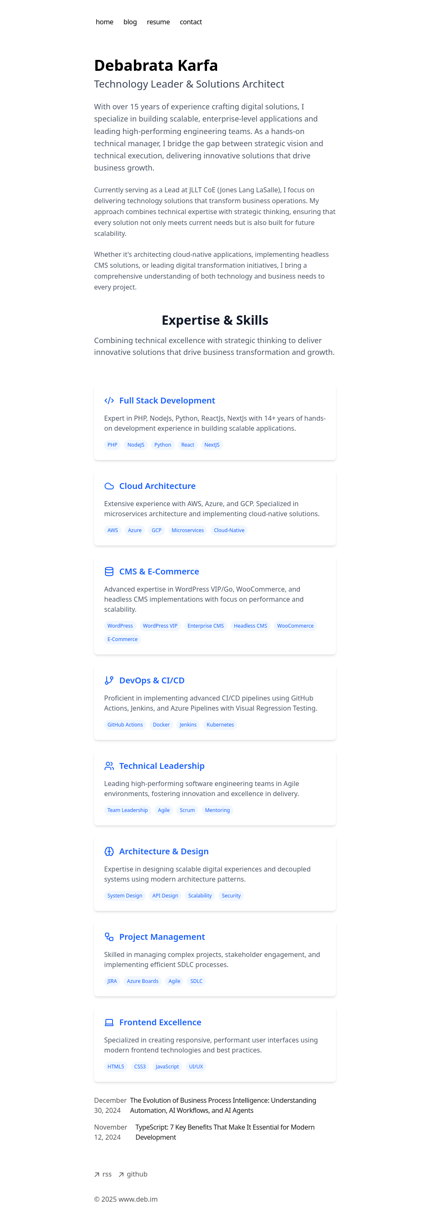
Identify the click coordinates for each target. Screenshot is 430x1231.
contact (191, 21)
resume (158, 21)
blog (130, 21)
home (104, 21)
